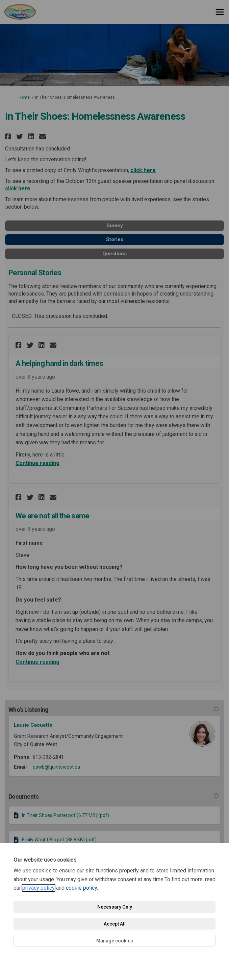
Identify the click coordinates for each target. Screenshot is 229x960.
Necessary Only (114, 907)
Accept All (115, 924)
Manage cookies (114, 940)
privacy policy (38, 888)
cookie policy (81, 888)
